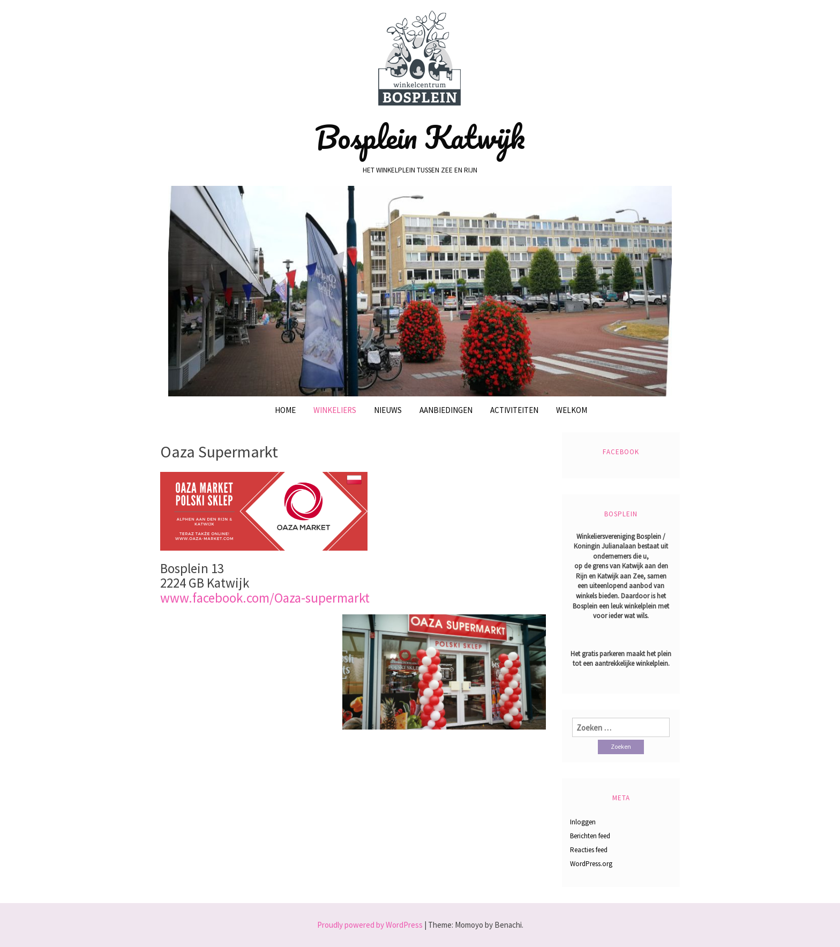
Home (285, 410)
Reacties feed (589, 849)
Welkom (571, 410)
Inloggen (583, 821)
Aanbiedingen (445, 410)
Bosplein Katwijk (420, 137)
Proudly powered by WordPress (370, 925)
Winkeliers (334, 410)
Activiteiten (514, 410)
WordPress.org (591, 863)
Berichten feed (590, 835)
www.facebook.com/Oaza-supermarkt (265, 597)
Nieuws (388, 410)
